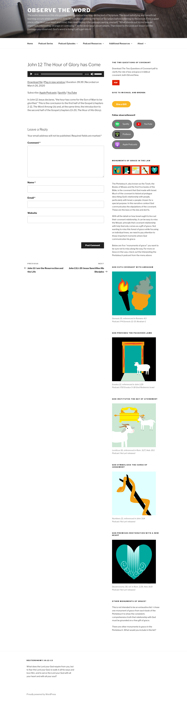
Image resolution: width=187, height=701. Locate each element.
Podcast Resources (93, 43)
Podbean (123, 134)
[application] (65, 74)
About (141, 43)
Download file (35, 82)
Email (31, 197)
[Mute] (92, 74)
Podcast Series (45, 43)
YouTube (72, 92)
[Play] (31, 74)
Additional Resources (121, 43)
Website (32, 213)
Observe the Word (59, 10)
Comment (33, 142)
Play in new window (54, 82)
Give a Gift (121, 104)
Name (31, 182)
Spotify (62, 92)
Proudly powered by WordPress (41, 694)
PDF (116, 82)
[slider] (62, 74)
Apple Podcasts (48, 92)
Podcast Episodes (68, 43)
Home (30, 43)
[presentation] (49, 233)
